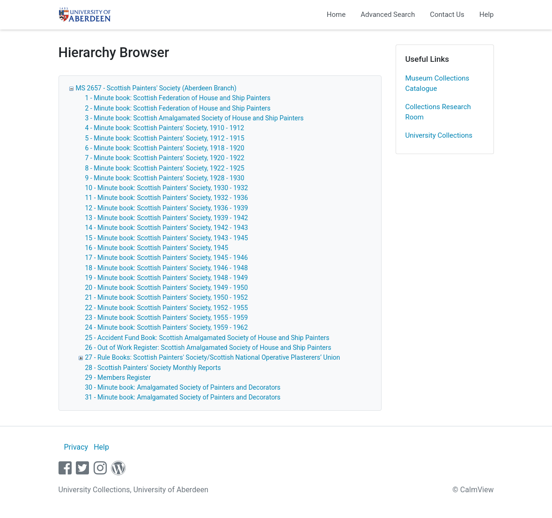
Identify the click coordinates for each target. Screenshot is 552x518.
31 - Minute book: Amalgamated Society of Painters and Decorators (183, 397)
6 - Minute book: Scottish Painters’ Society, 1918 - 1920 (164, 148)
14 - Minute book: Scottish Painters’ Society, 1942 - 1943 (166, 227)
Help (486, 14)
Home (336, 14)
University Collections (439, 135)
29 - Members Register (118, 377)
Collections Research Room (438, 112)
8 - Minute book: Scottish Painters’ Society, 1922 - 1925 (164, 168)
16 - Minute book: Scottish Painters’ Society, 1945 (156, 248)
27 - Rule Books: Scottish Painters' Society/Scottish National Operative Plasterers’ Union (212, 357)
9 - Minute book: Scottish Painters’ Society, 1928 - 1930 (164, 178)
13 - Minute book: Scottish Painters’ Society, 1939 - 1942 (166, 218)
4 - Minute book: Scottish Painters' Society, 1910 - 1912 (164, 128)
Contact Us (447, 14)
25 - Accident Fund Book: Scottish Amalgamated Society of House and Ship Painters (207, 337)
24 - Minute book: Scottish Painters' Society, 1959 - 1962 (166, 327)
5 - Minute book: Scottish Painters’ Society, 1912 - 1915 (164, 138)
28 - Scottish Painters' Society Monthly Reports (153, 367)
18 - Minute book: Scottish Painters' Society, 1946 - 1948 (166, 268)
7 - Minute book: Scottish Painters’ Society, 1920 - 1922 (164, 158)
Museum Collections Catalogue (437, 83)
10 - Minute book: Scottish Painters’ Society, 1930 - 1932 (166, 188)
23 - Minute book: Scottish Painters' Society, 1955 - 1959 (166, 317)
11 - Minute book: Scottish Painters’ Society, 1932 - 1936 (166, 197)
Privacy (76, 447)
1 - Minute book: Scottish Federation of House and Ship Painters (178, 98)
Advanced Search (388, 14)
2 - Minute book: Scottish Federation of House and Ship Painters (178, 108)
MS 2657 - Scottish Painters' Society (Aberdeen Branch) (156, 88)
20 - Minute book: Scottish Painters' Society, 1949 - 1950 (166, 287)
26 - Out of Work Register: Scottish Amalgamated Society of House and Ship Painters (208, 347)
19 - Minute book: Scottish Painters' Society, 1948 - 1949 (166, 277)
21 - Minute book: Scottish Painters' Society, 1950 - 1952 (166, 297)
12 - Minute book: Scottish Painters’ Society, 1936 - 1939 (166, 208)
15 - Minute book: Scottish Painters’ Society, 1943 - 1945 (166, 238)
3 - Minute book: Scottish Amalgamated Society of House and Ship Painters (194, 118)
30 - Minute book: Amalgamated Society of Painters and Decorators (183, 387)
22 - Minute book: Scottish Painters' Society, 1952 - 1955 (166, 307)
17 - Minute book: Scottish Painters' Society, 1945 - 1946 (166, 257)
